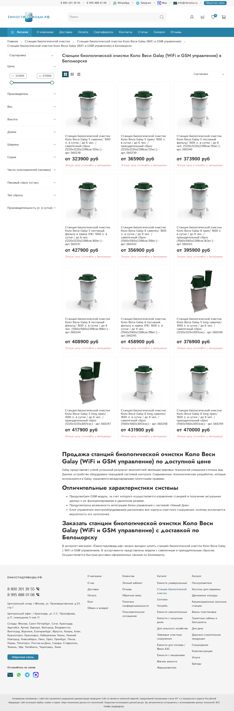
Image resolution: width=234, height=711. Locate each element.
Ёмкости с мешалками (171, 655)
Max (162, 3)
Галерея (159, 32)
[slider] (11, 82)
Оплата (83, 32)
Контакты (125, 32)
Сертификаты (103, 32)
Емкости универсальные (172, 583)
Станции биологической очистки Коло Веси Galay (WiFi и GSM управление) (129, 41)
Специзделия (200, 645)
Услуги (196, 657)
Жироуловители (166, 668)
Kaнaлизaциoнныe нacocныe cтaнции (209, 604)
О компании (45, 32)
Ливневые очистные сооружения (169, 637)
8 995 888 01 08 (96, 3)
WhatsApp (121, 3)
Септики (162, 599)
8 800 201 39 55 (70, 3)
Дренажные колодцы (204, 595)
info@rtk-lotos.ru (185, 3)
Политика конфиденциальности (135, 604)
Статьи (143, 32)
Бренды (196, 664)
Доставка (65, 32)
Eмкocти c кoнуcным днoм (170, 620)
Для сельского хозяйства (172, 628)
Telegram (143, 3)
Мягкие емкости (167, 661)
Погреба (162, 606)
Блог (90, 602)
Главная (12, 41)
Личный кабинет (132, 583)
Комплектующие (202, 651)
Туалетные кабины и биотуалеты (204, 620)
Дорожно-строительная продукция (206, 637)
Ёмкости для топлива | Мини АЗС (171, 647)
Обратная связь (215, 3)
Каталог (20, 32)
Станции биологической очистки (47, 41)
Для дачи (197, 628)
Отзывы (176, 32)
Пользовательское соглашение (133, 614)
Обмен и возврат (98, 608)
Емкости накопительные (172, 612)
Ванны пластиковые (204, 612)
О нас (91, 583)
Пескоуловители (202, 583)
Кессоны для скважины (206, 589)
